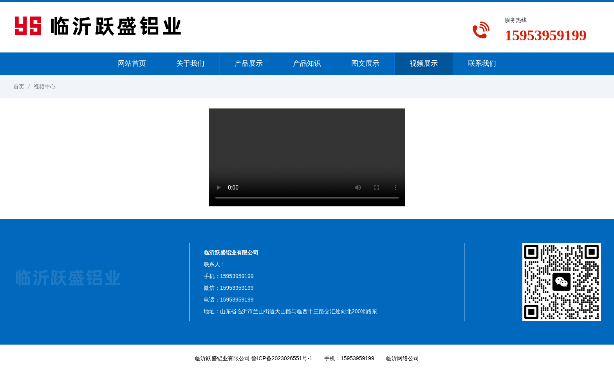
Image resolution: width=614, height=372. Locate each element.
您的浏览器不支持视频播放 (307, 157)
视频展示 (424, 63)
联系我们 (482, 63)
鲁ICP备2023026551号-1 (281, 358)
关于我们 (190, 63)
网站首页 (132, 63)
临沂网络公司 (402, 358)
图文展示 (365, 63)
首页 (18, 86)
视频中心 (45, 86)
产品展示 (249, 63)
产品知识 (307, 63)
